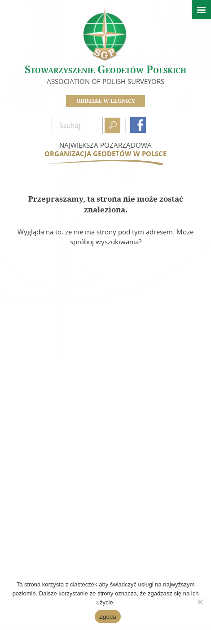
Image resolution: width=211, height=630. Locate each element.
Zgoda (107, 616)
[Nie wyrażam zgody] (199, 601)
